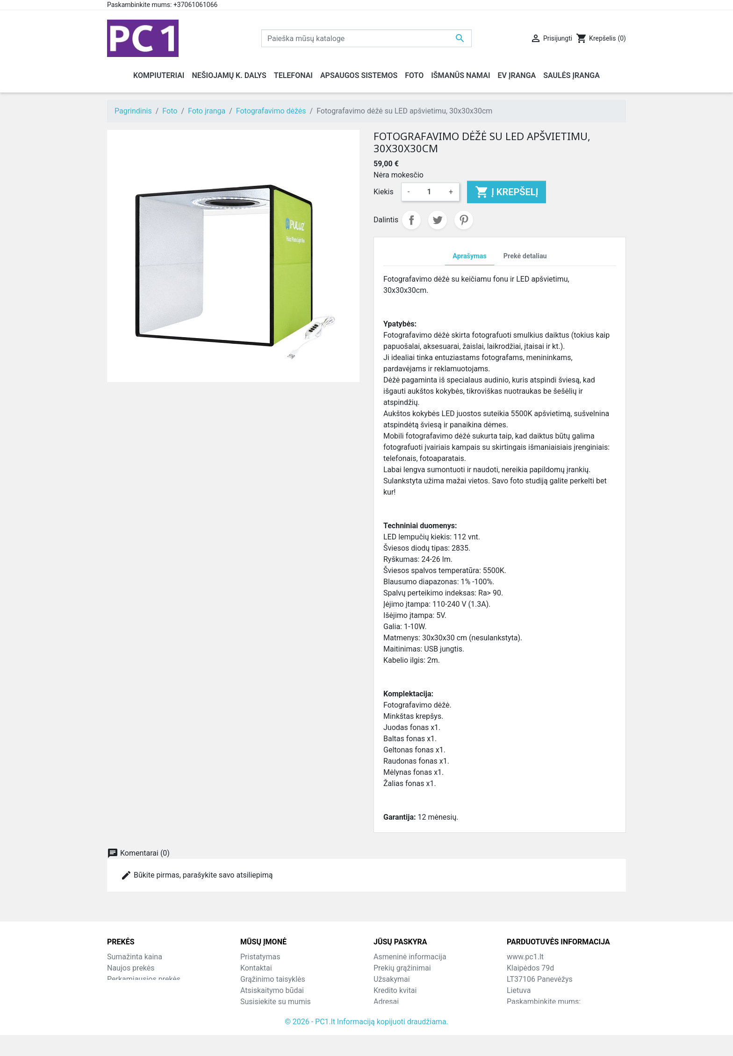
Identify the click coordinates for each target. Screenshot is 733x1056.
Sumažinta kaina (134, 956)
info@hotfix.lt (567, 1024)
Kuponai (387, 1012)
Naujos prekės (131, 968)
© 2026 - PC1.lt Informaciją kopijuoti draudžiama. (366, 1042)
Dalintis (411, 220)
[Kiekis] (429, 192)
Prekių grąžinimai (402, 968)
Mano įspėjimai (399, 1024)
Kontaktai (256, 968)
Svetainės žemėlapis (274, 1012)
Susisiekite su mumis (275, 1001)
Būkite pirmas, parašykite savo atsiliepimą (197, 875)
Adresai (386, 1001)
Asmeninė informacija (410, 956)
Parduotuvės (261, 1024)
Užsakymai (392, 979)
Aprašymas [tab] (469, 256)
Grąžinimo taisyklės (272, 979)
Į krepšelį (506, 192)
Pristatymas (260, 956)
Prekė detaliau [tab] (525, 256)
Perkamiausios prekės (143, 979)
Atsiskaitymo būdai (272, 990)
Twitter (437, 220)
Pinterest (463, 220)
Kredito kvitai (395, 990)
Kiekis (384, 191)
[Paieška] (366, 38)
